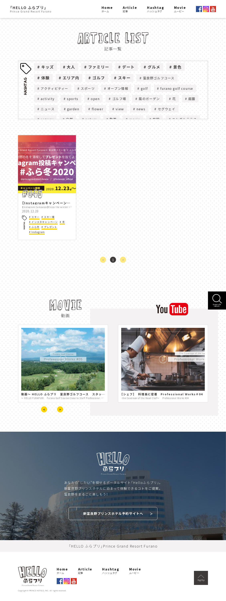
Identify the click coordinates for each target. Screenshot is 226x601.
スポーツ (88, 88)
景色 (177, 67)
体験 (45, 78)
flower (97, 108)
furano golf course (176, 88)
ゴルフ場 (119, 98)
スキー (124, 78)
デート (128, 67)
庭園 (191, 98)
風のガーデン (149, 98)
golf (144, 88)
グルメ (154, 67)
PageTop (201, 577)
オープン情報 (117, 88)
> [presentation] (60, 409)
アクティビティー (54, 88)
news (140, 108)
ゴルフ (98, 78)
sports (72, 98)
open (95, 98)
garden (73, 108)
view (120, 108)
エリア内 (71, 78)
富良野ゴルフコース (159, 78)
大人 (71, 67)
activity (47, 98)
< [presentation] (44, 409)
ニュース (47, 108)
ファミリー (98, 67)
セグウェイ (167, 108)
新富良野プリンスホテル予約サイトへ (113, 513)
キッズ (47, 67)
